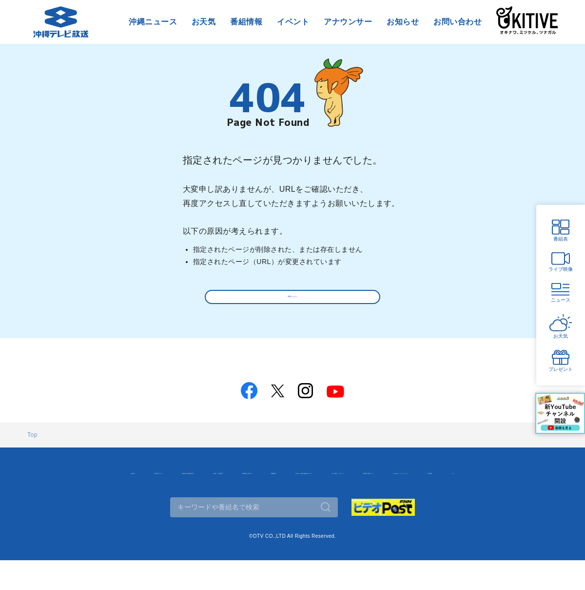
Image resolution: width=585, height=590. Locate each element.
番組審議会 (410, 481)
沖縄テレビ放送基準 (274, 481)
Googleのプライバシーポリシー (338, 501)
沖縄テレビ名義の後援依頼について (494, 481)
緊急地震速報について (244, 501)
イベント (293, 22)
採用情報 (413, 501)
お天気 (203, 22)
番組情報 (246, 22)
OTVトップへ (292, 300)
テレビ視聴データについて (158, 501)
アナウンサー (348, 22)
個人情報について (110, 481)
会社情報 (54, 481)
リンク (454, 501)
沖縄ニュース (153, 22)
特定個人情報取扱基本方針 (191, 481)
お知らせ (403, 22)
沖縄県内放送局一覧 (348, 481)
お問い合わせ (457, 22)
